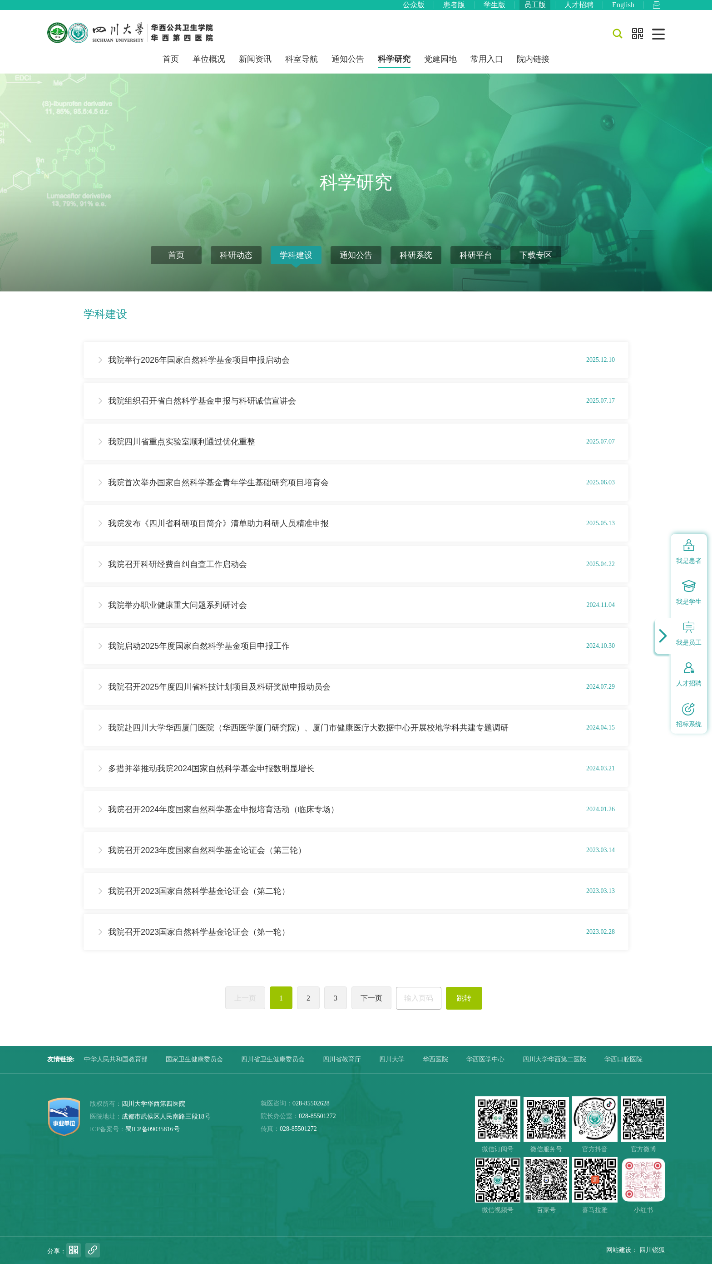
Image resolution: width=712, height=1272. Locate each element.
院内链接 (533, 67)
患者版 (454, 9)
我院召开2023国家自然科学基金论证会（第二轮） (199, 899)
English (623, 9)
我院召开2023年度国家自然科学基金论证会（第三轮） (207, 858)
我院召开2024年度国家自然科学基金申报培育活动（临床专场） (223, 817)
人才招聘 (578, 9)
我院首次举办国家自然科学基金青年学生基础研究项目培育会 (218, 491)
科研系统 (416, 263)
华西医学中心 (485, 1067)
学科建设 (296, 263)
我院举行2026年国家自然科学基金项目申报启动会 (199, 368)
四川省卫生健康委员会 (273, 1067)
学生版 (494, 9)
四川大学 (392, 1067)
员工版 (535, 9)
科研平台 (476, 263)
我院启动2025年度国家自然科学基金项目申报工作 (199, 654)
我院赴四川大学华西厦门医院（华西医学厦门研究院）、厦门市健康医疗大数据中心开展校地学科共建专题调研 (308, 736)
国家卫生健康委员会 (194, 1067)
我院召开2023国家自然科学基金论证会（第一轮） (199, 940)
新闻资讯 (255, 67)
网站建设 (619, 1258)
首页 (171, 67)
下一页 (371, 1006)
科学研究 (394, 67)
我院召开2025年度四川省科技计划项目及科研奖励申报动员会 (219, 695)
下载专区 (535, 263)
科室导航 (301, 67)
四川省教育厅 (342, 1067)
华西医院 (435, 1067)
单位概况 (209, 67)
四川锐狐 (652, 1258)
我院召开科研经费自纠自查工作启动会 (177, 572)
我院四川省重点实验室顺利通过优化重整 (181, 450)
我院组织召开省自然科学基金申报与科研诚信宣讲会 (202, 409)
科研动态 (236, 263)
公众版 (414, 9)
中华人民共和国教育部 (116, 1067)
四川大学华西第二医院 (554, 1067)
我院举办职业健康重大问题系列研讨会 (177, 613)
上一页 (245, 1006)
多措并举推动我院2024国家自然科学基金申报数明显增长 (211, 777)
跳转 (464, 1006)
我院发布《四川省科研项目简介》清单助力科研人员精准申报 (218, 532)
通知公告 (347, 67)
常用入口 (486, 67)
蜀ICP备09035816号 (152, 1137)
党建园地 (440, 67)
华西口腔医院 (623, 1067)
